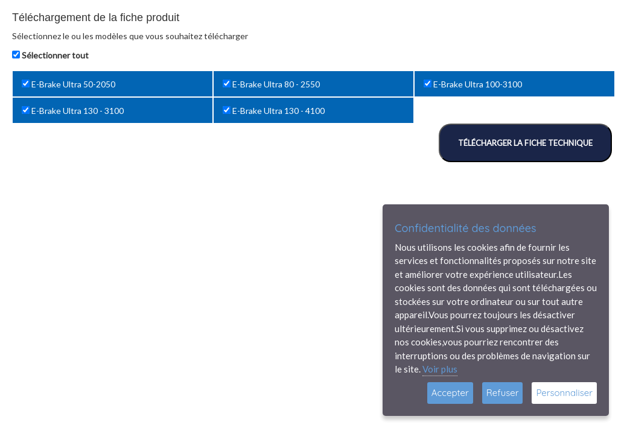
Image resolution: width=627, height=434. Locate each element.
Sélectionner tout (55, 55)
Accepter (450, 392)
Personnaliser (564, 392)
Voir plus (439, 368)
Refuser (502, 392)
